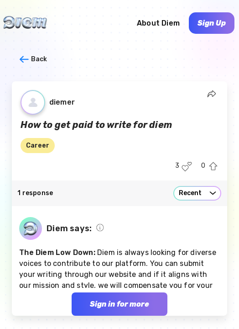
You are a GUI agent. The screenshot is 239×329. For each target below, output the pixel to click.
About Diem (158, 23)
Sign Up (211, 23)
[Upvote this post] (213, 166)
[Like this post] (187, 166)
